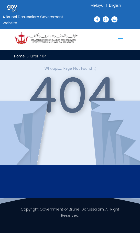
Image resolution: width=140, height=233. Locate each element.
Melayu (97, 5)
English (115, 5)
